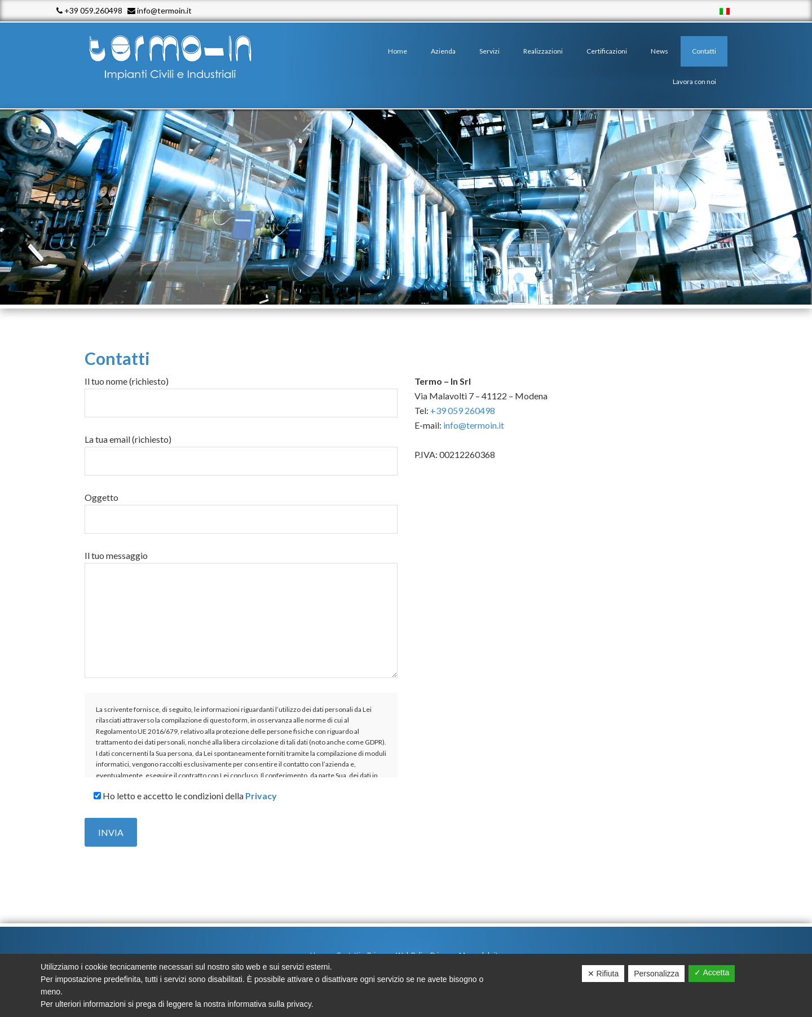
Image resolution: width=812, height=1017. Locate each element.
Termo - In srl (180, 56)
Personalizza (656, 973)
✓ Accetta (711, 972)
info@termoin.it (159, 10)
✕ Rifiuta (603, 973)
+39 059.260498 (89, 10)
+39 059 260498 (462, 410)
